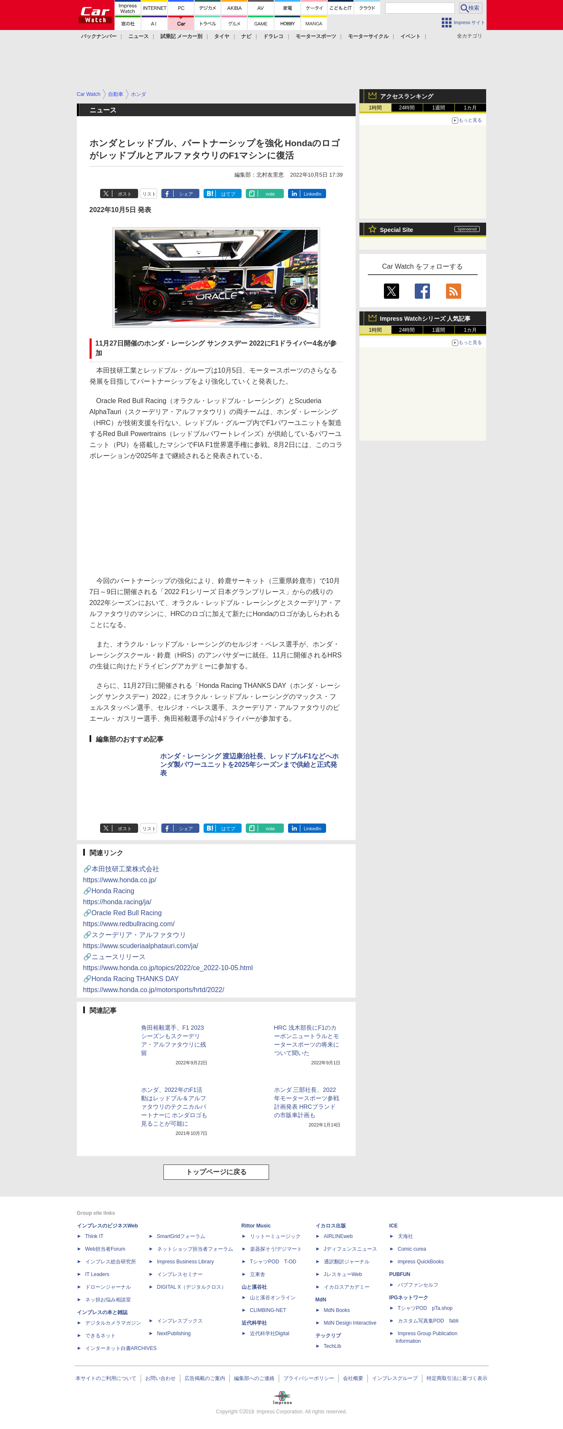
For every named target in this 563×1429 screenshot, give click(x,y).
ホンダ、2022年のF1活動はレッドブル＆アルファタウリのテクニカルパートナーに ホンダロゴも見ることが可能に (174, 1106)
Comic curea (412, 1249)
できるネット (100, 1336)
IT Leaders (97, 1274)
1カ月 (470, 108)
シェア (186, 193)
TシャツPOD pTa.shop (425, 1308)
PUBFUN (400, 1274)
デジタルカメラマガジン (113, 1323)
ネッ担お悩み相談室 (108, 1300)
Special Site (396, 229)
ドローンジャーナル (108, 1287)
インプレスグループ (395, 1378)
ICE (393, 1226)
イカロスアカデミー (347, 1287)
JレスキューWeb (343, 1274)
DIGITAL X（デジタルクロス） (192, 1287)
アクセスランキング (406, 96)
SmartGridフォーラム (181, 1236)
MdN (320, 1300)
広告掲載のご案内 (205, 1378)
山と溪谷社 (254, 1287)
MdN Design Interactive (350, 1323)
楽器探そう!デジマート (276, 1249)
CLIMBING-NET (268, 1310)
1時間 (375, 108)
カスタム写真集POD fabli (428, 1321)
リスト (149, 193)
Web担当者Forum (105, 1249)
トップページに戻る (216, 1171)
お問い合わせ (160, 1378)
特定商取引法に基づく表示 (457, 1378)
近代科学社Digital (269, 1333)
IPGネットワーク (409, 1298)
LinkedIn (312, 193)
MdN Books (337, 1310)
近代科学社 (254, 1323)
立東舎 (257, 1274)
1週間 (438, 108)
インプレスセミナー (180, 1274)
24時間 (407, 108)
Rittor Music (256, 1226)
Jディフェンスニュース (350, 1249)
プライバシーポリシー (308, 1378)
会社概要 (353, 1378)
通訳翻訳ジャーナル (347, 1262)
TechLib (332, 1346)
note (270, 193)
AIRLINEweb (338, 1236)
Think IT (94, 1236)
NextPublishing (174, 1333)
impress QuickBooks (421, 1262)
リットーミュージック (275, 1236)
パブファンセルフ (418, 1285)
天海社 (405, 1236)
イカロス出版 (330, 1226)
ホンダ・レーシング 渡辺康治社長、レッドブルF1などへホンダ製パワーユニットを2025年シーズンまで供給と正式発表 (249, 765)
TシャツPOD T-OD (273, 1262)
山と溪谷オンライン (273, 1298)
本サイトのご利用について (106, 1378)
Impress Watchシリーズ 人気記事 (425, 318)
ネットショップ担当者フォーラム (195, 1249)
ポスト (125, 193)
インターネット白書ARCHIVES (121, 1348)
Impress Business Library (185, 1262)
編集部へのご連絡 (254, 1378)
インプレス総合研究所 (110, 1262)
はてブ (228, 193)
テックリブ (328, 1336)
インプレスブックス (180, 1321)
